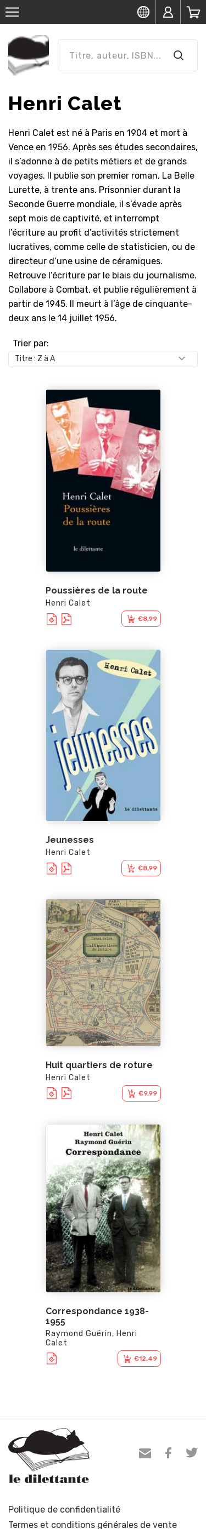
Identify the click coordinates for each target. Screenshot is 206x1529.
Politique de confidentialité (64, 1509)
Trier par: (31, 343)
